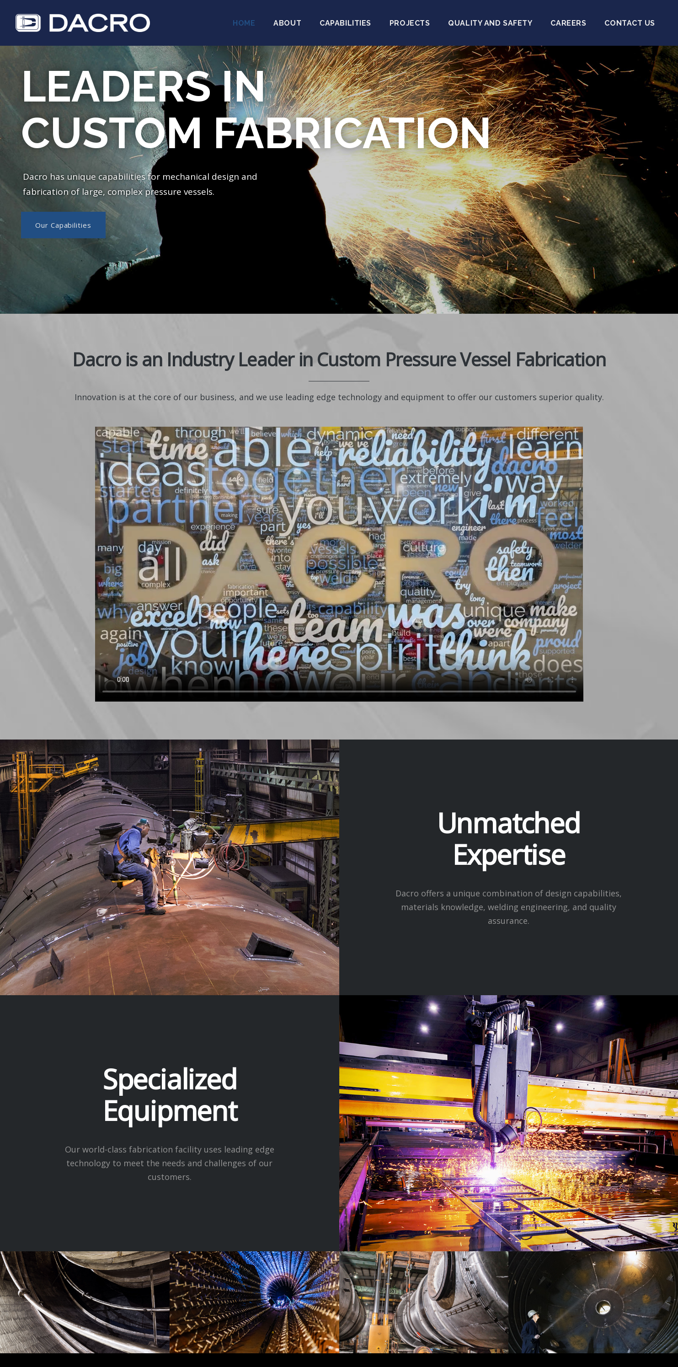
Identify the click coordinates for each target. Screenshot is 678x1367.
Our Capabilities (63, 225)
